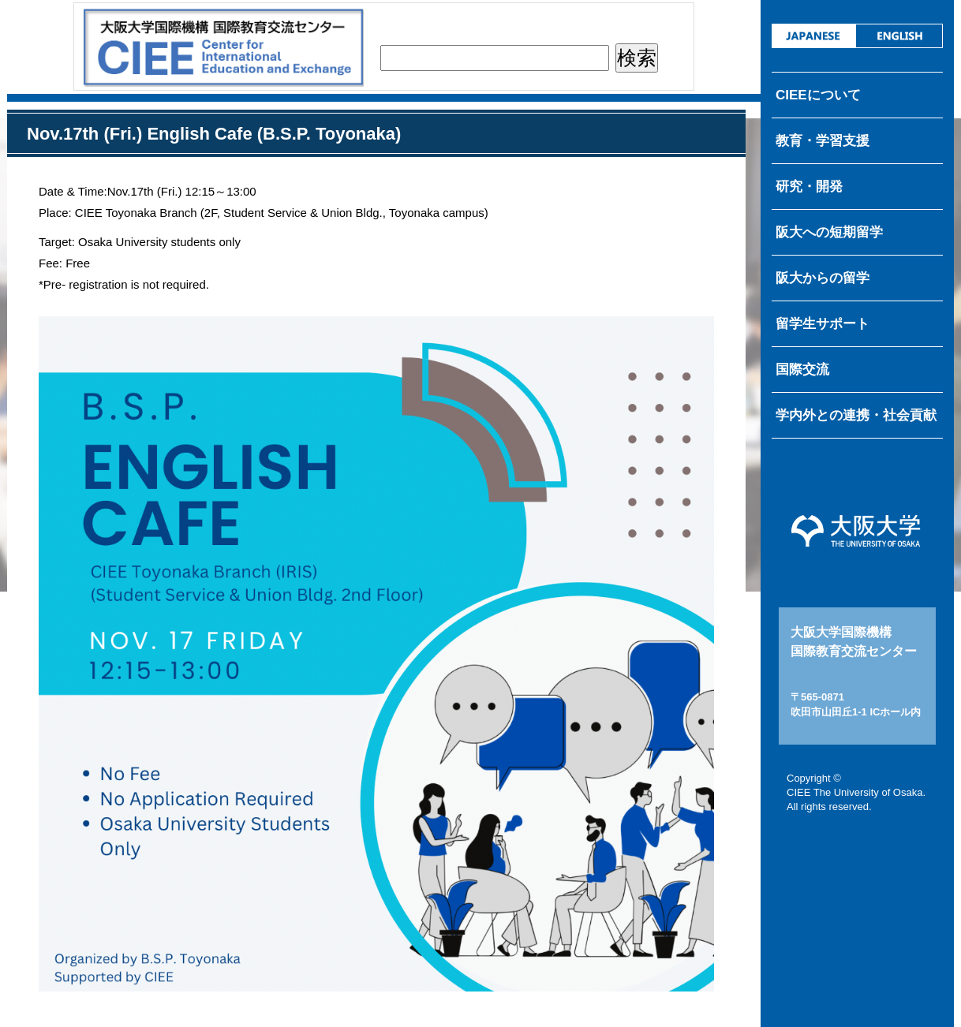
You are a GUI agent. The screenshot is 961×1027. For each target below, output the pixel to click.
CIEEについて (818, 95)
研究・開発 (809, 186)
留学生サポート (822, 323)
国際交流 (802, 369)
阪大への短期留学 (829, 232)
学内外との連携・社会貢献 (856, 415)
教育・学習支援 (822, 140)
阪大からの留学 (822, 278)
